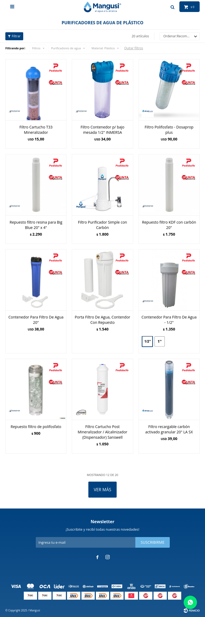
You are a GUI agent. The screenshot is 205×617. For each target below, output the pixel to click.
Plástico (103, 48)
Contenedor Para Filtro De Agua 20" (35, 319)
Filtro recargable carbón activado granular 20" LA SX (169, 429)
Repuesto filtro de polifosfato (36, 426)
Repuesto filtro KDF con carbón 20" (169, 225)
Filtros (36, 48)
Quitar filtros (133, 48)
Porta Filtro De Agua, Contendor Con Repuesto (102, 319)
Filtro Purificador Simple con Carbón (102, 225)
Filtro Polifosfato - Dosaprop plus (169, 129)
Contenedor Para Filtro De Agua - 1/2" (168, 319)
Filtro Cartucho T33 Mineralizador (36, 129)
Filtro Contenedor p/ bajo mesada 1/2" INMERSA (102, 129)
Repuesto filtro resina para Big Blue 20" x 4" (36, 225)
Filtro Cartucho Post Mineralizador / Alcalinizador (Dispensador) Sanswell (102, 432)
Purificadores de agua (66, 48)
